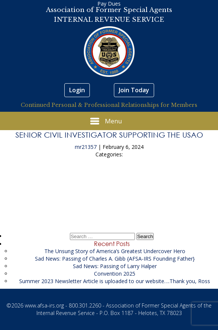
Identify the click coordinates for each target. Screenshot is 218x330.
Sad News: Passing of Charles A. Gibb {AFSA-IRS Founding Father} (115, 258)
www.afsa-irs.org (44, 305)
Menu (106, 121)
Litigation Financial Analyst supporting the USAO (109, 203)
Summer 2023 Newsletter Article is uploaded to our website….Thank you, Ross (114, 281)
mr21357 (86, 146)
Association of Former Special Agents (109, 10)
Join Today (134, 90)
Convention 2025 (114, 273)
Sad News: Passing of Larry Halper (115, 266)
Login (77, 90)
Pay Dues (109, 3)
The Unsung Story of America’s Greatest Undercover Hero (114, 251)
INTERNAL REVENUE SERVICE (109, 20)
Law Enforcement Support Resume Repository (109, 182)
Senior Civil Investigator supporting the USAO (109, 134)
